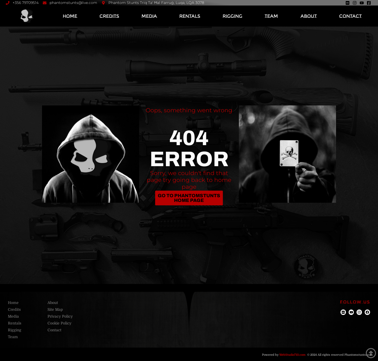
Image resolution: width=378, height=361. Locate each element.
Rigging (232, 16)
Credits (109, 16)
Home (70, 16)
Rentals (189, 16)
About (309, 16)
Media (149, 16)
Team (271, 16)
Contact (350, 16)
